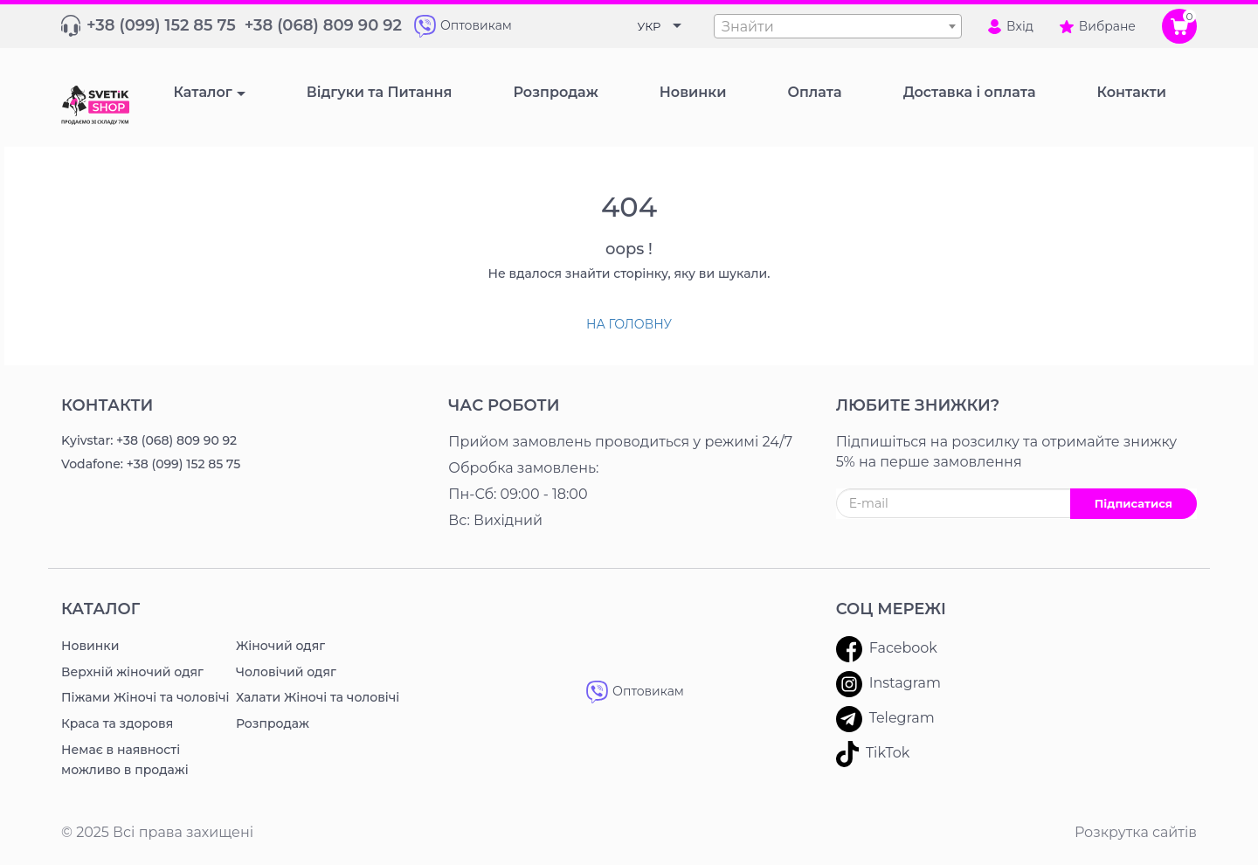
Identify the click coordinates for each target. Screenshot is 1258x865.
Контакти (107, 405)
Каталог (202, 92)
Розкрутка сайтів (1136, 832)
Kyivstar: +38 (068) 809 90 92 (149, 440)
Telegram (885, 719)
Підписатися (1133, 503)
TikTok (873, 754)
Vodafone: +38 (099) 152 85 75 (150, 464)
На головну (629, 324)
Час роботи (503, 405)
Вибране (1098, 26)
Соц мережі (891, 609)
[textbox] (838, 27)
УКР (649, 26)
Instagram (888, 684)
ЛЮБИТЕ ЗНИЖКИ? (918, 405)
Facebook (886, 649)
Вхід (1010, 26)
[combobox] (838, 26)
